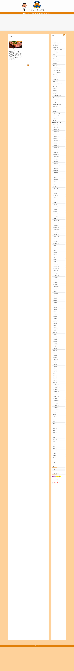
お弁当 (55, 111)
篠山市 (55, 337)
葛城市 (55, 358)
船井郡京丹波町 (57, 283)
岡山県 (55, 448)
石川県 (55, 437)
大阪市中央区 (57, 132)
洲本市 (55, 328)
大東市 (55, 202)
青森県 (55, 392)
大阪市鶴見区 (56, 164)
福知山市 (56, 260)
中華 (55, 51)
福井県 (55, 439)
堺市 (55, 213)
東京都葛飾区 (56, 411)
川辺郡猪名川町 (57, 345)
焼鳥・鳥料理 (56, 87)
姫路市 (55, 332)
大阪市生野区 (56, 151)
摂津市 (55, 189)
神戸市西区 (56, 290)
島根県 (55, 454)
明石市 (55, 324)
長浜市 (55, 379)
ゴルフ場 (56, 121)
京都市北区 (56, 251)
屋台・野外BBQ (57, 96)
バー (55, 106)
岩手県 (55, 394)
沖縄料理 (56, 91)
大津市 (55, 369)
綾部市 (55, 266)
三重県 (55, 386)
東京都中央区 (56, 403)
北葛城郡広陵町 (57, 362)
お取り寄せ (56, 115)
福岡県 (55, 463)
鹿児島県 (55, 473)
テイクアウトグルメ (57, 113)
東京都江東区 (56, 426)
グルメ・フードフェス (57, 117)
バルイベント (56, 119)
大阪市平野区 (56, 153)
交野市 (55, 198)
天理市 (55, 352)
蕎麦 (55, 59)
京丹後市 (56, 273)
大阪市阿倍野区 (57, 140)
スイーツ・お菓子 (57, 102)
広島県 (55, 450)
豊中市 (56, 177)
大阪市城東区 (56, 162)
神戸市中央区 (56, 288)
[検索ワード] (58, 35)
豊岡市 (55, 341)
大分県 (55, 467)
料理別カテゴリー (57, 42)
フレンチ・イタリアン (58, 49)
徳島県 (55, 456)
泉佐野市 (56, 228)
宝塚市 (55, 305)
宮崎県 (55, 471)
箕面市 (56, 187)
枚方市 (55, 194)
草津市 (55, 373)
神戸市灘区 (56, 294)
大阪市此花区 (56, 166)
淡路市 (55, 326)
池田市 (55, 185)
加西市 (55, 322)
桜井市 (55, 356)
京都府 (55, 234)
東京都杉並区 (56, 424)
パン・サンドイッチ (57, 98)
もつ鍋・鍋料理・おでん (58, 72)
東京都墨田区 (56, 431)
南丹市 (55, 268)
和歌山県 (56, 388)
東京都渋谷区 (56, 420)
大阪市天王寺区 (57, 138)
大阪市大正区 (56, 157)
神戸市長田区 (56, 292)
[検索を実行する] (64, 35)
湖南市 (55, 384)
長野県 (55, 441)
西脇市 (55, 339)
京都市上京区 (56, 236)
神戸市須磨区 (56, 300)
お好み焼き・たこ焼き (58, 85)
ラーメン (56, 53)
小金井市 (56, 433)
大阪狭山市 (56, 215)
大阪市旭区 (56, 168)
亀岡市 (55, 262)
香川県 (55, 458)
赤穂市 (55, 343)
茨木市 (55, 181)
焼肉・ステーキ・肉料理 (58, 70)
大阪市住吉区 (56, 147)
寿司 (55, 64)
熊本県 (55, 469)
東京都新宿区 (56, 422)
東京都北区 (56, 405)
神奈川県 (55, 435)
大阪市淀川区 (57, 172)
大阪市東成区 (56, 155)
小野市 (55, 315)
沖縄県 (55, 475)
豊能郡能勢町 (56, 230)
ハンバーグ (56, 81)
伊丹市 (55, 309)
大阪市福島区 (57, 134)
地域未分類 (56, 482)
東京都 (55, 401)
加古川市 (56, 320)
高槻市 (56, 183)
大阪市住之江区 (57, 145)
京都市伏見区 (56, 249)
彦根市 (55, 371)
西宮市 (56, 307)
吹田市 (56, 179)
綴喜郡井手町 (56, 279)
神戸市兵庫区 (56, 298)
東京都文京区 (56, 418)
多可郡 (55, 347)
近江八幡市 (56, 377)
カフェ (55, 104)
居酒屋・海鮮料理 (57, 66)
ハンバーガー (56, 100)
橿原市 (55, 354)
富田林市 (56, 217)
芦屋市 (55, 313)
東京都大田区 (56, 416)
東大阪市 (56, 204)
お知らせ (55, 484)
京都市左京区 (56, 243)
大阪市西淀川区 (57, 170)
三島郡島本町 (56, 232)
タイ (55, 480)
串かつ (55, 89)
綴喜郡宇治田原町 (57, 281)
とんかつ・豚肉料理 (57, 74)
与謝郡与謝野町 (57, 275)
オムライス (56, 83)
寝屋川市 (56, 196)
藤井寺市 (56, 209)
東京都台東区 (56, 409)
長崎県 (55, 465)
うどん (55, 57)
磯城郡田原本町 (57, 360)
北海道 (55, 390)
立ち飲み (56, 68)
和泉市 (55, 219)
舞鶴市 (55, 264)
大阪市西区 (56, 136)
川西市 (55, 311)
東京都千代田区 (57, 407)
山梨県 (55, 443)
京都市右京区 (56, 241)
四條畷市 (56, 200)
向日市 (55, 258)
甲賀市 (55, 375)
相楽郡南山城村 (57, 277)
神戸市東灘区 (56, 296)
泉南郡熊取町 (56, 226)
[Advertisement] (37, 23)
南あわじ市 (56, 330)
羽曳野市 (56, 211)
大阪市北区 (57, 130)
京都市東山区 (56, 247)
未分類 (55, 486)
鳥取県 (55, 452)
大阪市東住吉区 (57, 149)
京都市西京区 (56, 245)
